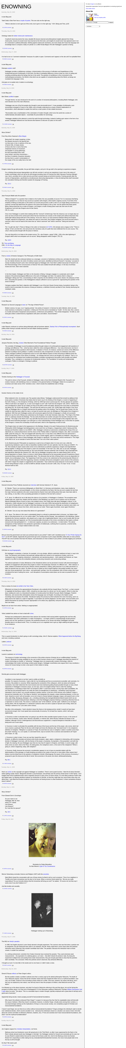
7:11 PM (4, 815)
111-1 (9, 469)
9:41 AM (4, 1045)
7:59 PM (4, 868)
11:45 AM (5, 627)
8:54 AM (4, 965)
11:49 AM (5, 888)
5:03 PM (4, 668)
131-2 (9, 183)
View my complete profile (100, 17)
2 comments (9, 815)
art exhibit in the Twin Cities (25, 586)
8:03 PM (4, 645)
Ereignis (92, 4)
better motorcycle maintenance (23, 36)
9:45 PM (4, 783)
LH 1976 (49, 227)
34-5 (8, 812)
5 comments (9, 1045)
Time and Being (9, 243)
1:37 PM (4, 163)
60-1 (8, 760)
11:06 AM (5, 247)
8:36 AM (4, 59)
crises (31, 613)
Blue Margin (22, 136)
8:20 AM (4, 330)
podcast (8, 641)
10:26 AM (5, 48)
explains (10, 68)
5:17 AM (4, 763)
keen (24, 305)
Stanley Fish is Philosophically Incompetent (63, 326)
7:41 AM (4, 933)
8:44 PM (4, 387)
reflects (14, 973)
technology (19, 654)
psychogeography (15, 550)
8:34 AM (4, 84)
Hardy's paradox (14, 941)
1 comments (9, 317)
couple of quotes (25, 20)
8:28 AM (4, 187)
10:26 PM (5, 364)
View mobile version (90, 8)
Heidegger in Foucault (23, 377)
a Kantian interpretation (23, 1029)
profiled (11, 96)
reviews (21, 343)
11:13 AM (5, 124)
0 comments (9, 27)
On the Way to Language (13, 245)
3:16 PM (4, 317)
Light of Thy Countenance (47, 866)
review (8, 256)
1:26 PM (4, 529)
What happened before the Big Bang (69, 636)
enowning (96, 15)
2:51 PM (4, 27)
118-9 (9, 240)
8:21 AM (4, 577)
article (9, 772)
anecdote (46, 874)
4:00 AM (4, 292)
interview (33, 485)
